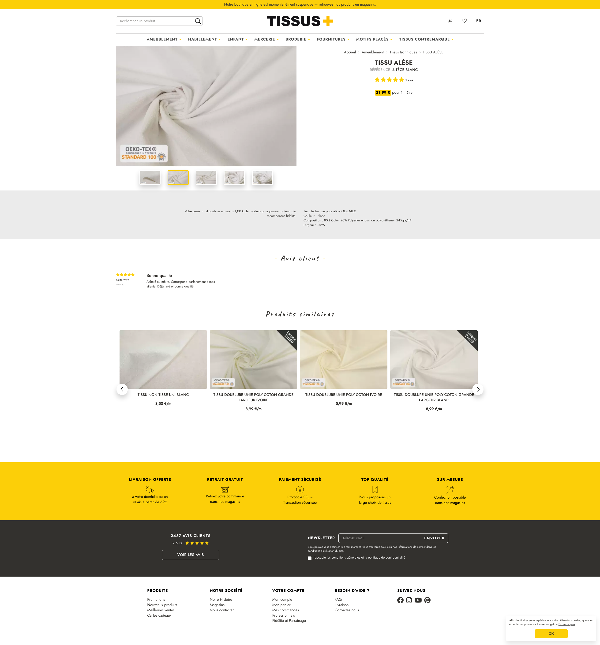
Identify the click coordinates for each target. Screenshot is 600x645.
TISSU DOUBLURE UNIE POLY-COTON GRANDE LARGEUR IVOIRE (344, 397)
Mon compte (282, 599)
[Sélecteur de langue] (480, 20)
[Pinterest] (427, 600)
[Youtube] (418, 600)
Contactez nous (347, 610)
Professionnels (283, 615)
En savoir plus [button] (567, 624)
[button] (122, 389)
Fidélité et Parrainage (289, 620)
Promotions (156, 599)
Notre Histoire (221, 599)
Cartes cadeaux (159, 615)
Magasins (217, 605)
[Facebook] (400, 600)
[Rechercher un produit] (159, 21)
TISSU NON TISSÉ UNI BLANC (253, 395)
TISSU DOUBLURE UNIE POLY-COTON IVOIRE (434, 395)
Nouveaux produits (162, 605)
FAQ (338, 599)
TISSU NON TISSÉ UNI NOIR (163, 395)
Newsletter (321, 538)
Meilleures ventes (160, 610)
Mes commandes (285, 610)
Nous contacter (222, 610)
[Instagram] (409, 600)
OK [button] (551, 634)
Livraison (342, 605)
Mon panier (281, 605)
